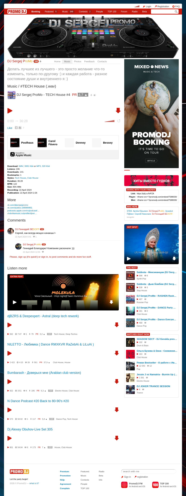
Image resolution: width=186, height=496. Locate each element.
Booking (35, 11)
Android (135, 486)
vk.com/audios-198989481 (19, 207)
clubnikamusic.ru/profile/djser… (22, 213)
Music (68, 11)
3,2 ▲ (42, 334)
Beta (144, 11)
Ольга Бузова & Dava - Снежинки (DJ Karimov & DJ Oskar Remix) (157, 351)
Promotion (65, 475)
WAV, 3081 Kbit (26, 166)
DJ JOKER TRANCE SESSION (153, 386)
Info (100, 480)
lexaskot (169, 211)
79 (32, 334)
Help (62, 480)
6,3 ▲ (43, 391)
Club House (32, 178)
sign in (44, 256)
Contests (85, 480)
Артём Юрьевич (140, 211)
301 (140, 311)
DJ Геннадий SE (27, 229)
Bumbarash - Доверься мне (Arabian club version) (44, 373)
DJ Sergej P (20, 61)
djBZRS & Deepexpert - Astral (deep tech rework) (43, 316)
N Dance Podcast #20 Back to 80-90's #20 (38, 401)
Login (148, 6)
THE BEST (132, 268)
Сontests (85, 11)
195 (33, 391)
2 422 (12, 362)
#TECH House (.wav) (38, 86)
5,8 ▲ (44, 419)
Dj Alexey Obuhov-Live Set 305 (30, 429)
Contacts (102, 61)
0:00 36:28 (17, 121)
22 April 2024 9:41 (23, 237)
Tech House (20, 178)
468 (140, 323)
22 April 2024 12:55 (31, 252)
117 (34, 419)
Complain (65, 488)
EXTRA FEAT (17, 276)
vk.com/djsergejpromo (17, 205)
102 (140, 342)
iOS (143, 486)
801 (11, 447)
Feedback (89, 61)
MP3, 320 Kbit (43, 166)
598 (140, 276)
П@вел (130, 214)
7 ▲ (44, 447)
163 (140, 354)
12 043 (142, 366)
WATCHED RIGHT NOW (138, 334)
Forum (124, 11)
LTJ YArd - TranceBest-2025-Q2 (151, 252)
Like (9, 128)
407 (140, 299)
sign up (22, 256)
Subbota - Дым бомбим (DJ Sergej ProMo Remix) (157, 284)
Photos (77, 61)
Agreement (65, 484)
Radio (135, 11)
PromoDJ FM (135, 483)
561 (35, 362)
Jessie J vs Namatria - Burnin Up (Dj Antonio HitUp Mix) (157, 374)
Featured (51, 11)
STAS (129, 211)
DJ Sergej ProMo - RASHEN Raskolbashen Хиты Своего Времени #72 (157, 296)
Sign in (127, 477)
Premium (64, 471)
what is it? (34, 483)
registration (142, 477)
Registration (163, 6)
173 (34, 447)
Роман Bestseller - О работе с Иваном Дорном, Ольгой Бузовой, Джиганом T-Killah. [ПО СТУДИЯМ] (157, 362)
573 (11, 419)
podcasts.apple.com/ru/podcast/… (23, 210)
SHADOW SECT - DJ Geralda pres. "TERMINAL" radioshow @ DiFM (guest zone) (157, 339)
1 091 (141, 378)
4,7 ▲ (83, 95)
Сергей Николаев (143, 214)
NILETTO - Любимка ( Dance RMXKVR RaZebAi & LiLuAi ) (50, 344)
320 (49, 334)
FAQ (177, 6)
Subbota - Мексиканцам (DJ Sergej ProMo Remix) (157, 272)
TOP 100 (112, 11)
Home (57, 61)
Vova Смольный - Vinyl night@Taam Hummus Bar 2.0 (63, 296)
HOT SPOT (132, 227)
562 (11, 334)
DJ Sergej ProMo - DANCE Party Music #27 (157, 307)
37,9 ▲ (47, 362)
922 (11, 391)
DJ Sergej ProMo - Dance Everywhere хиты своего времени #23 (157, 319)
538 (140, 287)
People (99, 11)
